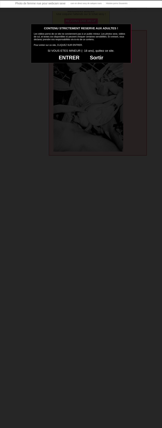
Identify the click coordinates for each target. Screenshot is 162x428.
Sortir (96, 58)
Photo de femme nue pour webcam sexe (40, 3)
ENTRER (69, 58)
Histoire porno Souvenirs (116, 3)
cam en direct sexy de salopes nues (86, 3)
